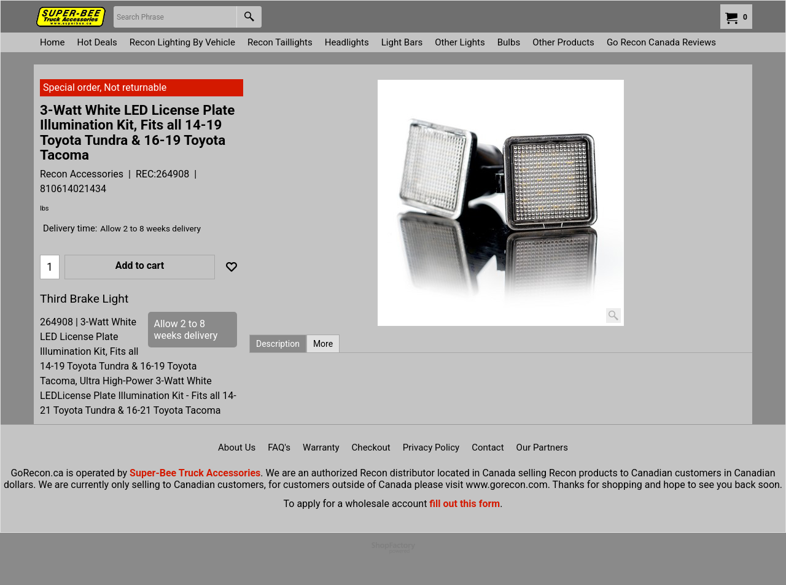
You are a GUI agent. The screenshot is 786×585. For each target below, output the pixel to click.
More (323, 344)
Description (278, 344)
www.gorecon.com (506, 484)
